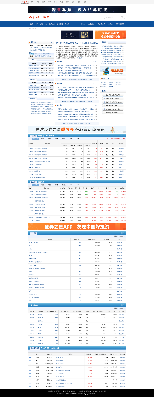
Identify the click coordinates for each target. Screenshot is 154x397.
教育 (30, 291)
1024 (56, 337)
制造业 (30, 249)
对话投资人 (88, 123)
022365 (31, 194)
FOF (78, 138)
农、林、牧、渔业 (33, 242)
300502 (32, 324)
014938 (31, 207)
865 (57, 340)
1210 (56, 327)
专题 (61, 2)
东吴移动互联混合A (61, 380)
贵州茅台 (40, 334)
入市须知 (91, 24)
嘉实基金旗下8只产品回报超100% (39, 50)
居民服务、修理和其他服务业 (36, 288)
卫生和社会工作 (33, 294)
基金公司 (42, 56)
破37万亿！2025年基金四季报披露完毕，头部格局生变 (74, 68)
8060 (80, 258)
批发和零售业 (32, 258)
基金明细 (119, 242)
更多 (85, 2)
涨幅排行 (64, 101)
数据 (73, 2)
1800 (56, 321)
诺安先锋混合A (60, 360)
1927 (80, 294)
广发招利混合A (38, 164)
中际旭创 (40, 317)
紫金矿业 (40, 321)
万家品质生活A (60, 373)
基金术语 (37, 54)
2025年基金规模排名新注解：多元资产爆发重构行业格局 (75, 73)
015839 (31, 168)
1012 (80, 291)
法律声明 (65, 391)
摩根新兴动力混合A (61, 364)
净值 (120, 148)
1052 (56, 334)
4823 (80, 278)
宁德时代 (40, 314)
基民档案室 (120, 24)
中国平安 (40, 327)
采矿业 (30, 245)
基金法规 (42, 54)
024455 (31, 177)
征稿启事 (80, 391)
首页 (32, 2)
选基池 (110, 24)
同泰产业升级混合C (39, 210)
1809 (56, 317)
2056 (56, 314)
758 (57, 343)
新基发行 (76, 123)
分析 (36, 24)
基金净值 (64, 79)
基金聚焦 (59, 61)
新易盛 (40, 324)
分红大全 (75, 101)
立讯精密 (40, 340)
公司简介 (58, 391)
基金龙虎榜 (101, 24)
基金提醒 (104, 42)
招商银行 (40, 343)
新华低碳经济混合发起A (40, 148)
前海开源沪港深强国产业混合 (42, 161)
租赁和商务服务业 (33, 278)
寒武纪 (40, 330)
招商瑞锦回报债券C (34, 90)
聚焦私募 (60, 24)
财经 (49, 2)
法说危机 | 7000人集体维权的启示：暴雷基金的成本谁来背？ (76, 114)
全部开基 (35, 138)
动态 (41, 24)
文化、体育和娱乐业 (34, 297)
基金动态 (59, 105)
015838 (31, 164)
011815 (31, 201)
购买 (122, 148)
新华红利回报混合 (33, 92)
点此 (70, 394)
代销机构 (48, 56)
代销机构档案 (55, 348)
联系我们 (88, 391)
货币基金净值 (50, 136)
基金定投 (82, 123)
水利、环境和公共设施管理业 (36, 284)
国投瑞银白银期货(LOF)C (41, 197)
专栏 (79, 2)
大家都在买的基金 (112, 112)
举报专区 (103, 391)
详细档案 (122, 357)
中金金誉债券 (32, 85)
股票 (43, 2)
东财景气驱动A (38, 171)
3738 (80, 242)
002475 (32, 340)
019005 (31, 197)
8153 (80, 271)
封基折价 (69, 79)
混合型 (64, 138)
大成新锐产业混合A (61, 376)
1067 (56, 330)
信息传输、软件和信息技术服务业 (38, 268)
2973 (80, 297)
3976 (80, 284)
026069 (31, 151)
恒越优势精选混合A (39, 201)
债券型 (56, 138)
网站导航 (50, 391)
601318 (32, 327)
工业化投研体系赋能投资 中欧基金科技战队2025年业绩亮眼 (76, 92)
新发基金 (75, 79)
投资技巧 (48, 54)
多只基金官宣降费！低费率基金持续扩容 (70, 70)
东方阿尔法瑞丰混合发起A (41, 155)
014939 (31, 210)
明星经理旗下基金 (112, 105)
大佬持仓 (90, 79)
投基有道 (33, 42)
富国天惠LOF (59, 357)
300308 (32, 317)
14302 (79, 249)
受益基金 (121, 314)
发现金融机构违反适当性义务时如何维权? (41, 48)
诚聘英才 (73, 391)
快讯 (37, 2)
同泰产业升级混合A (39, 207)
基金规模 (111, 86)
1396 (56, 324)
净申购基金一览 (82, 101)
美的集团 (40, 337)
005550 (31, 204)
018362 (31, 155)
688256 (32, 330)
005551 (31, 214)
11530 (79, 268)
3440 (80, 275)
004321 (31, 161)
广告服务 (95, 391)
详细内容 (79, 58)
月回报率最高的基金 (112, 102)
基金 (55, 2)
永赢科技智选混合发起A (40, 191)
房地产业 (31, 275)
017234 (31, 220)
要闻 (31, 24)
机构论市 (52, 24)
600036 (32, 343)
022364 (31, 191)
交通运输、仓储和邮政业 (35, 262)
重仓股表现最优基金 (112, 98)
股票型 (49, 138)
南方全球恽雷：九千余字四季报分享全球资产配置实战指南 (76, 87)
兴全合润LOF (59, 367)
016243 (31, 217)
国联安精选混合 (60, 386)
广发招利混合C (38, 168)
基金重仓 (111, 84)
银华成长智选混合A (39, 177)
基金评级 (69, 101)
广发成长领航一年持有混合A (42, 217)
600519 (32, 334)
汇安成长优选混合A (39, 204)
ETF (46, 24)
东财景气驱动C (38, 174)
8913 (80, 281)
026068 (31, 148)
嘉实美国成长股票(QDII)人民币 (64, 383)
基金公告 (32, 98)
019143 (31, 171)
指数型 (42, 138)
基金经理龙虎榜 (82, 79)
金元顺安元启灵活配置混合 (63, 370)
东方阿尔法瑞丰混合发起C (41, 158)
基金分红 (32, 79)
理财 (67, 2)
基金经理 (37, 56)
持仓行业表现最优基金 (112, 95)
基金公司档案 (45, 348)
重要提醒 (90, 101)
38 (80, 288)
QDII (71, 138)
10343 (79, 245)
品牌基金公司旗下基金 (112, 109)
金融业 (30, 271)
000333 (32, 337)
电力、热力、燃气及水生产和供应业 (38, 252)
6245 (80, 262)
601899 (32, 321)
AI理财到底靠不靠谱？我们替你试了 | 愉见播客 (72, 95)
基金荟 (67, 24)
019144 (31, 174)
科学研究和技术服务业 (35, 281)
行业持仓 (118, 84)
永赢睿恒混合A (38, 220)
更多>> (123, 135)
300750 (32, 314)
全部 (35, 185)
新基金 (32, 60)
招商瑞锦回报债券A (34, 87)
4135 (80, 255)
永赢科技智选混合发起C (40, 194)
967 (80, 300)
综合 (30, 300)
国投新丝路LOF (33, 94)
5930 (80, 252)
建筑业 (30, 255)
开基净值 (33, 136)
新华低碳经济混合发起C (40, 151)
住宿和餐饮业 (32, 265)
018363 (31, 158)
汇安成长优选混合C (39, 214)
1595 (80, 265)
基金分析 (59, 83)
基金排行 (103, 86)
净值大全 (82, 24)
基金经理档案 (35, 348)
